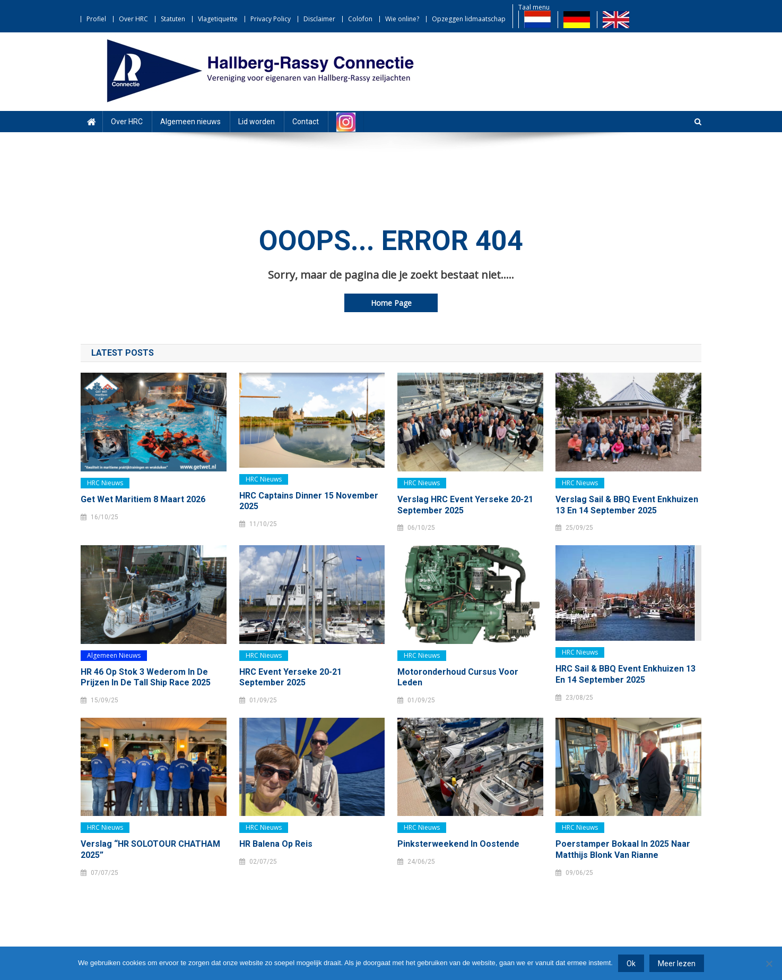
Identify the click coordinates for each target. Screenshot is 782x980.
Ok (631, 963)
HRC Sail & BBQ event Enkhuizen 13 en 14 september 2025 (625, 674)
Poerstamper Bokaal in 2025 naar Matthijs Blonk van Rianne (622, 849)
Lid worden (256, 121)
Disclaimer (319, 18)
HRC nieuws (105, 482)
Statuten (173, 18)
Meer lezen (677, 963)
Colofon (360, 18)
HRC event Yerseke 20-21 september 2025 (290, 677)
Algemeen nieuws (190, 121)
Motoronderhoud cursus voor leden (457, 677)
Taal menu (534, 7)
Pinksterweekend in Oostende (458, 844)
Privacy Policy (270, 18)
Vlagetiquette (218, 18)
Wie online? (402, 18)
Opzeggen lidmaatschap (469, 18)
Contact (305, 121)
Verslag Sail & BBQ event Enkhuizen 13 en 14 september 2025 (626, 504)
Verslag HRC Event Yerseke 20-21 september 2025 (465, 504)
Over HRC (133, 18)
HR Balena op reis (275, 844)
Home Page (391, 303)
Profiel (96, 18)
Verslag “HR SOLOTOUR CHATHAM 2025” (150, 849)
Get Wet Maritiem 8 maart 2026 (143, 499)
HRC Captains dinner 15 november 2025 (308, 501)
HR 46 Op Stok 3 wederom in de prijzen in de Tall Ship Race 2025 (146, 677)
